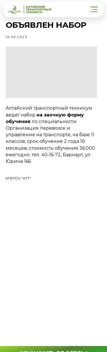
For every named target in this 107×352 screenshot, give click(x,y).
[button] (94, 9)
